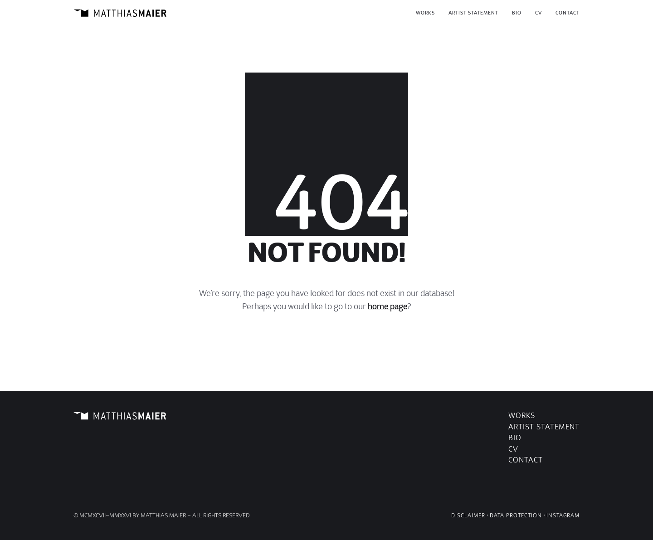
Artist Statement (544, 427)
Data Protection (516, 515)
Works (521, 415)
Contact (525, 460)
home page (387, 306)
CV (513, 449)
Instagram (563, 515)
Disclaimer (468, 515)
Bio (514, 437)
